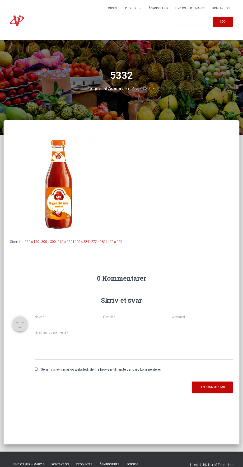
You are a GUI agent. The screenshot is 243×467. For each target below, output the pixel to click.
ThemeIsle (225, 465)
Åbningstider (158, 8)
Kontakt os (220, 8)
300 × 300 (48, 242)
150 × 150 (32, 242)
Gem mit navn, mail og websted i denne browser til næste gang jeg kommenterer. (101, 369)
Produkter (133, 8)
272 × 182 (98, 242)
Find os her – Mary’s (190, 8)
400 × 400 (115, 242)
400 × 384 (82, 242)
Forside (112, 8)
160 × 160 (65, 242)
